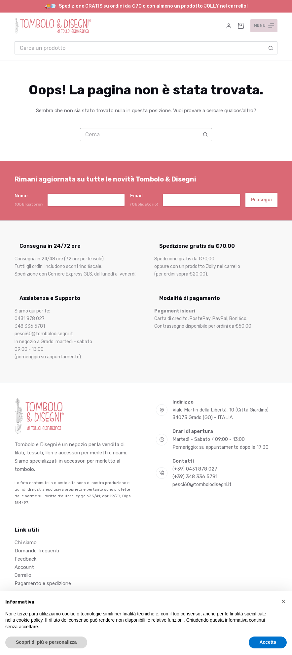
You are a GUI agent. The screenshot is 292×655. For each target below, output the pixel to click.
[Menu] (263, 25)
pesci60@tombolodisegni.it (202, 484)
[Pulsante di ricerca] (270, 47)
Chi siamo (26, 542)
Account (24, 567)
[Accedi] (228, 25)
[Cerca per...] (139, 47)
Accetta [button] (267, 642)
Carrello (23, 575)
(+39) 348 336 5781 (194, 476)
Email (144, 200)
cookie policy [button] (29, 620)
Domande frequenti (37, 551)
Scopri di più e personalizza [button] (46, 642)
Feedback (25, 559)
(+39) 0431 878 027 (194, 469)
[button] (283, 601)
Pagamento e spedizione (43, 583)
